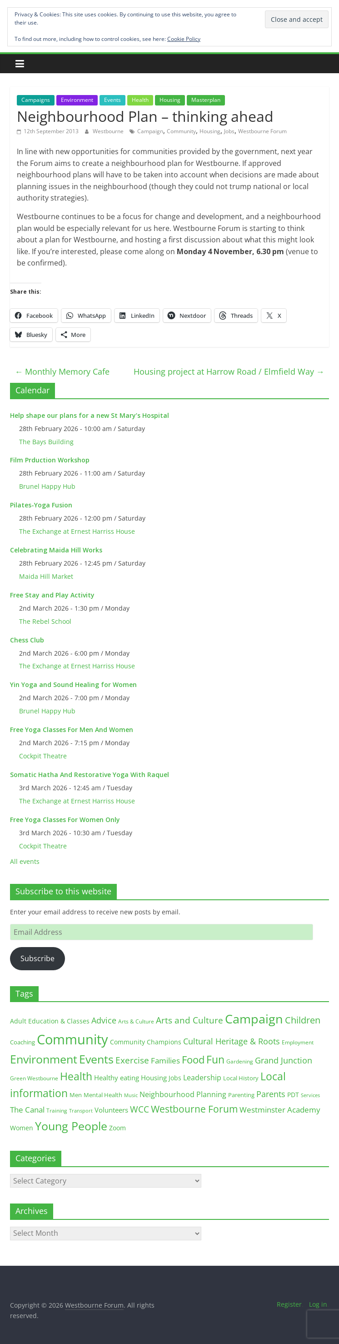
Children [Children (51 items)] (302, 1020)
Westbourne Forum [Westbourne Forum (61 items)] (194, 1109)
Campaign (150, 131)
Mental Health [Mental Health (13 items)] (103, 1095)
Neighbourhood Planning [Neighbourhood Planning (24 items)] (183, 1094)
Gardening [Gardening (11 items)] (239, 1061)
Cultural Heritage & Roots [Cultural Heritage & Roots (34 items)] (231, 1041)
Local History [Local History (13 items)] (241, 1078)
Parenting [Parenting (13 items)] (241, 1095)
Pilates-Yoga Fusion (41, 505)
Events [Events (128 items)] (96, 1059)
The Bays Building (46, 441)
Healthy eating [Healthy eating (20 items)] (116, 1077)
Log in (318, 1304)
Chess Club (27, 640)
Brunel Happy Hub (47, 486)
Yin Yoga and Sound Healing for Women (73, 684)
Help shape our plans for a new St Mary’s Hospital (89, 415)
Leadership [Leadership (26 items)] (202, 1078)
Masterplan (205, 100)
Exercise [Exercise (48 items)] (132, 1060)
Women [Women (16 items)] (21, 1127)
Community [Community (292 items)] (72, 1039)
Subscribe (37, 958)
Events (112, 100)
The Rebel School (45, 621)
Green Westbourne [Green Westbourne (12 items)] (34, 1078)
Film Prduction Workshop (50, 460)
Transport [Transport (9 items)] (81, 1111)
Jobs (229, 131)
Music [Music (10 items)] (131, 1095)
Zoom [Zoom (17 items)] (117, 1127)
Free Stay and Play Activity (52, 595)
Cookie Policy (183, 39)
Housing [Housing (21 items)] (154, 1077)
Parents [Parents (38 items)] (270, 1093)
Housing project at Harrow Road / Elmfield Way (229, 371)
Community (181, 131)
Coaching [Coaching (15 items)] (22, 1042)
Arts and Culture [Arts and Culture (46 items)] (189, 1020)
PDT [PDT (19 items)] (293, 1094)
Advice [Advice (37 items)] (103, 1020)
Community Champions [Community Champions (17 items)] (145, 1042)
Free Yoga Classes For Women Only (65, 819)
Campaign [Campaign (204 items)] (254, 1018)
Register (289, 1304)
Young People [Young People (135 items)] (71, 1125)
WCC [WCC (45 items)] (139, 1109)
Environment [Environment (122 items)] (43, 1059)
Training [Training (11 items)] (56, 1110)
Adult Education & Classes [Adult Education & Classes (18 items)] (50, 1021)
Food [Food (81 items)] (193, 1060)
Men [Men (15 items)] (76, 1095)
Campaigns (35, 100)
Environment (77, 100)
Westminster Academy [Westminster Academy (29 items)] (279, 1109)
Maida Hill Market (46, 576)
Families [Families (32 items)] (165, 1060)
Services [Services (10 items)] (310, 1095)
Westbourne (109, 131)
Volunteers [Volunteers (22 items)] (111, 1109)
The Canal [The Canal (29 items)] (27, 1109)
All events (25, 861)
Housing (170, 100)
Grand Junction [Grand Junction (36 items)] (283, 1060)
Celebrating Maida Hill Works (56, 550)
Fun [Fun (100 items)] (215, 1059)
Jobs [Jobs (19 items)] (175, 1077)
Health (140, 100)
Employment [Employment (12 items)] (298, 1042)
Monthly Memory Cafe (62, 371)
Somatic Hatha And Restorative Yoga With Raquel (89, 774)
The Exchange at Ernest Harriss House (77, 531)
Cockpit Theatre (43, 756)
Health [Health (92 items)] (76, 1076)
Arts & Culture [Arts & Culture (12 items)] (136, 1021)
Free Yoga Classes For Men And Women (71, 729)
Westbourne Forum (262, 131)
